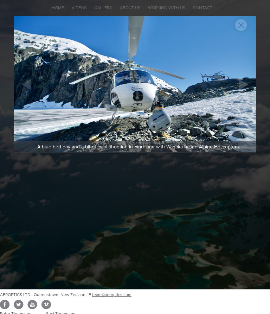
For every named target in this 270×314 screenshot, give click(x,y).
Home (58, 7)
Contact (202, 7)
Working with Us (166, 7)
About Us (130, 7)
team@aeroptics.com (111, 294)
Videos (79, 7)
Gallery (103, 7)
